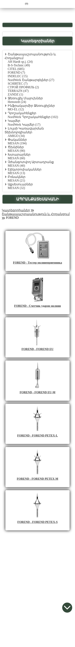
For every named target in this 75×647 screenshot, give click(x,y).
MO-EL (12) (16, 109)
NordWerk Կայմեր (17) (24, 124)
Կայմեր (14, 120)
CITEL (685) (16, 69)
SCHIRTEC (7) (17, 83)
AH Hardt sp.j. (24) (20, 61)
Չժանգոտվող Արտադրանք (31, 162)
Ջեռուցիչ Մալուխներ (25, 98)
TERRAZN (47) (18, 90)
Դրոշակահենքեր (22, 113)
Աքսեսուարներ (20, 184)
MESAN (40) (16, 165)
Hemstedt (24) (17, 102)
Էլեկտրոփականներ (24, 169)
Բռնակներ (16, 177)
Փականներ (17, 139)
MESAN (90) (16, 150)
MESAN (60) (16, 158)
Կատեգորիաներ (16, 210)
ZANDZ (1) (15, 94)
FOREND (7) (16, 72)
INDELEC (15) (17, 76)
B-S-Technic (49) (19, 65)
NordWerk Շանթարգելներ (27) (31, 80)
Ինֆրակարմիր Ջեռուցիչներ (31, 105)
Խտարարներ (19, 154)
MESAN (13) (16, 173)
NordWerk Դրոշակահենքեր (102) (33, 117)
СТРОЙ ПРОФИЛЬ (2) (23, 87)
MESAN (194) (17, 143)
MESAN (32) (16, 188)
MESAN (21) (16, 180)
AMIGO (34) (16, 136)
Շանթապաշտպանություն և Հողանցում (36, 214)
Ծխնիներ (16, 147)
